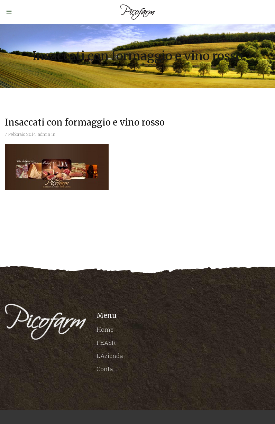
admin (44, 134)
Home (105, 329)
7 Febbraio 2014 (20, 134)
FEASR (106, 343)
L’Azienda (110, 356)
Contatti (108, 369)
